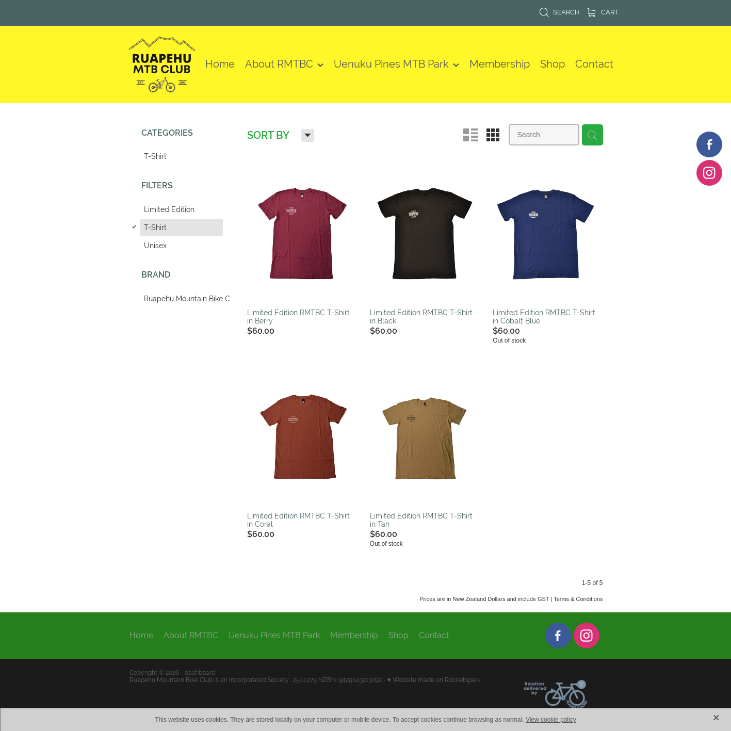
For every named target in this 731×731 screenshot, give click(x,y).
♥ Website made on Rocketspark (433, 680)
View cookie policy (551, 719)
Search (559, 12)
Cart (603, 12)
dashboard (200, 672)
